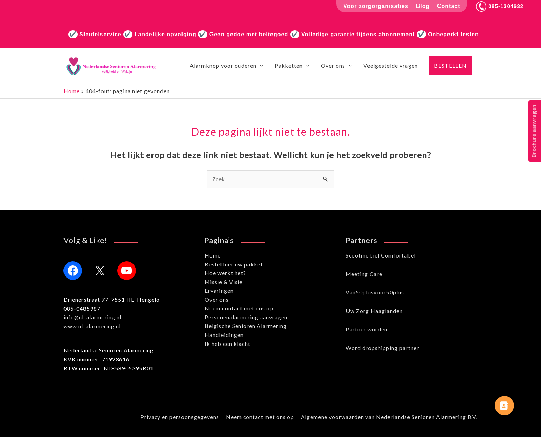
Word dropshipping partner (382, 348)
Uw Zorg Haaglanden (374, 311)
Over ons (217, 300)
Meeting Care (364, 274)
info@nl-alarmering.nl (92, 317)
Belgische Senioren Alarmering (246, 326)
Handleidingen (224, 335)
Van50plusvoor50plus (375, 292)
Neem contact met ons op (239, 308)
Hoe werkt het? (225, 273)
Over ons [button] (333, 65)
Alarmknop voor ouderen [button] (223, 65)
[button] (450, 66)
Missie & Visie (224, 282)
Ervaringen (219, 291)
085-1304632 (499, 6)
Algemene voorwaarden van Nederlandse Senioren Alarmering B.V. (389, 417)
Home (71, 91)
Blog (422, 6)
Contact (447, 6)
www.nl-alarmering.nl (92, 326)
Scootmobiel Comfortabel (381, 255)
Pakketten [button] (289, 65)
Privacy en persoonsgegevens (178, 417)
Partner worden (366, 329)
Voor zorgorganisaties (374, 6)
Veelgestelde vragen (390, 65)
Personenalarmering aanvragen (246, 317)
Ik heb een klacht (227, 344)
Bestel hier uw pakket (234, 264)
